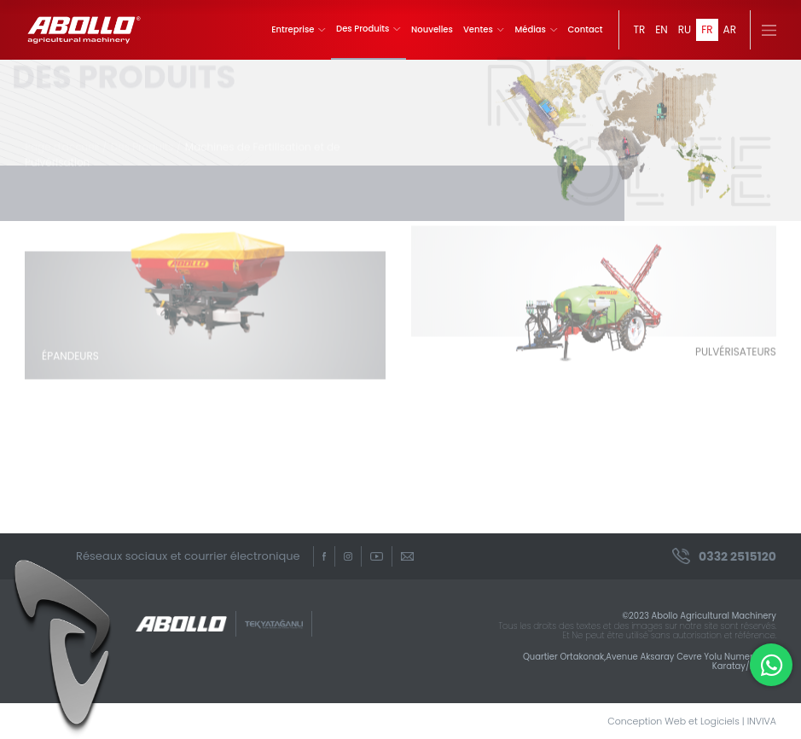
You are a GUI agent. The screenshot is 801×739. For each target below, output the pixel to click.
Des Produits (368, 29)
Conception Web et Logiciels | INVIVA (691, 721)
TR (639, 29)
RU (684, 29)
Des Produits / (146, 140)
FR (706, 29)
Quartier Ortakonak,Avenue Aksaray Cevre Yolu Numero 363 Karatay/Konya (649, 662)
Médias (535, 30)
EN (661, 29)
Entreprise (298, 30)
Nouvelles (432, 30)
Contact (585, 30)
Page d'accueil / (66, 140)
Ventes (484, 30)
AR (729, 29)
